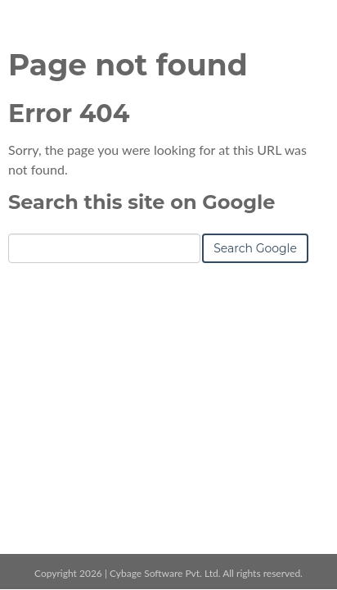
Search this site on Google (141, 202)
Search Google (255, 248)
